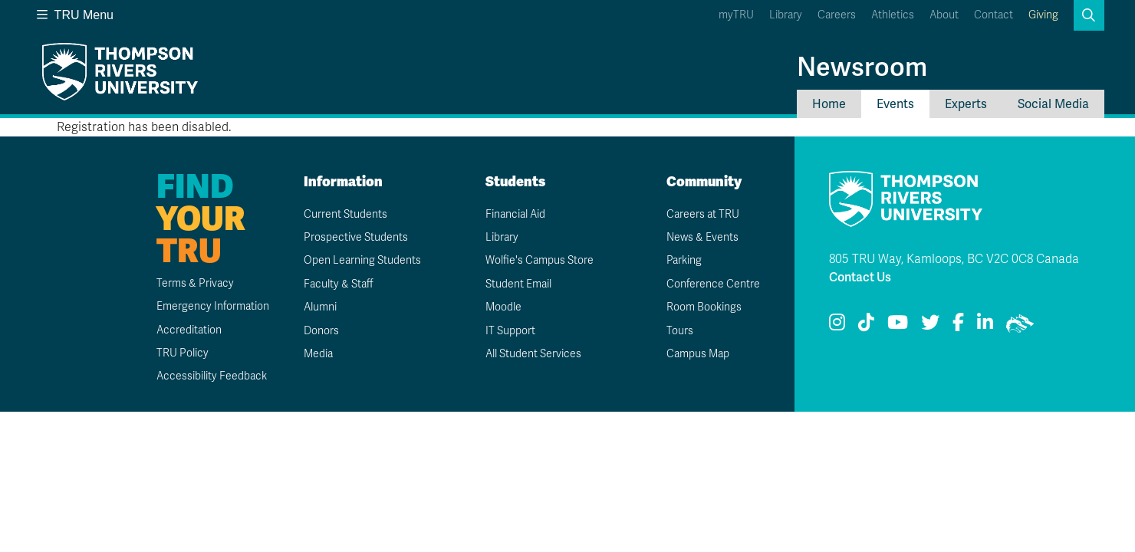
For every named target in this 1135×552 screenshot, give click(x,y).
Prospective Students (356, 237)
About (944, 14)
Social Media (1053, 104)
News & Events (702, 237)
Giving (1043, 14)
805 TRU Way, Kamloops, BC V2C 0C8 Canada (954, 259)
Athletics (892, 14)
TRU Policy (182, 353)
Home (829, 104)
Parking (684, 260)
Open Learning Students (362, 260)
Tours (679, 330)
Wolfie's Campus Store (539, 260)
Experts (966, 104)
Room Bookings (704, 307)
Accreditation (189, 330)
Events (895, 104)
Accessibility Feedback (211, 376)
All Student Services (533, 353)
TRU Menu (75, 14)
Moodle (503, 307)
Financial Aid (515, 214)
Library (785, 14)
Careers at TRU (702, 214)
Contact (993, 14)
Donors (321, 330)
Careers (837, 14)
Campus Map (697, 353)
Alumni (320, 307)
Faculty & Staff (338, 284)
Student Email (518, 284)
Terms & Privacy (195, 283)
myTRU (736, 14)
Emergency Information (212, 306)
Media (318, 353)
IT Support (510, 330)
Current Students (345, 214)
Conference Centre (713, 284)
